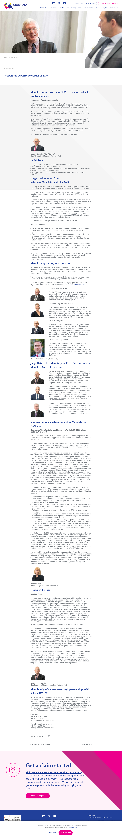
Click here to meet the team (74, 285)
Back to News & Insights (40, 744)
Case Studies (89, 8)
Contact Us (114, 8)
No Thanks (52, 832)
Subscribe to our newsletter (85, 3)
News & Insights (101, 8)
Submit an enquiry (37, 796)
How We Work (64, 8)
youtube (54, 816)
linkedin (43, 816)
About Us (43, 8)
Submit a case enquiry (108, 3)
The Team (52, 8)
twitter (49, 816)
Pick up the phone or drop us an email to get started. (53, 772)
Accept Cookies (65, 832)
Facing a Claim (76, 8)
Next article (87, 744)
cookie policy (73, 827)
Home (6, 57)
